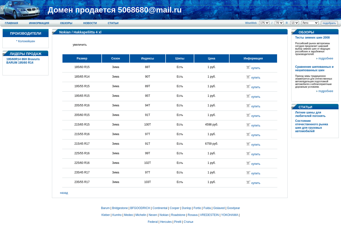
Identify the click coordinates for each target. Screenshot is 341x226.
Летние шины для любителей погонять (310, 114)
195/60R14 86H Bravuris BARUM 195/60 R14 (23, 60)
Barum (105, 208)
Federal (153, 222)
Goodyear (233, 208)
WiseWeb (251, 22)
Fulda (207, 208)
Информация (39, 23)
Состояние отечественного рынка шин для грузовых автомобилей (311, 126)
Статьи (113, 23)
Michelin (140, 215)
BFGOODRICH (140, 208)
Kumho (117, 215)
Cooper (174, 208)
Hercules (166, 222)
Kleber (105, 215)
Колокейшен (26, 41)
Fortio (197, 208)
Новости (90, 23)
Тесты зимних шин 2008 (312, 37)
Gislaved (219, 208)
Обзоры (66, 23)
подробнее (325, 58)
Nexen (153, 215)
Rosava (193, 215)
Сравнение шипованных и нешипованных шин (314, 68)
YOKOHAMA (229, 215)
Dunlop (186, 208)
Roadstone (178, 215)
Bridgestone (120, 208)
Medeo (128, 215)
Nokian (65, 32)
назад (64, 193)
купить (255, 68)
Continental (160, 208)
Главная (11, 23)
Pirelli (177, 222)
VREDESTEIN (209, 215)
